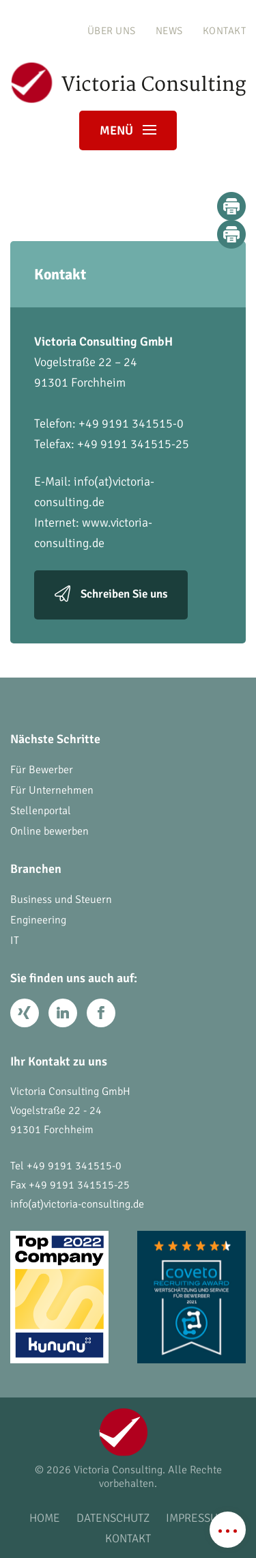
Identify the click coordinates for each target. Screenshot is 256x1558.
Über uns (111, 31)
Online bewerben (49, 831)
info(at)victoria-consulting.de (77, 1204)
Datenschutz (113, 1518)
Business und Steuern (61, 899)
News (169, 31)
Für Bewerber (41, 770)
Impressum (196, 1518)
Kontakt (224, 31)
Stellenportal (40, 811)
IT (14, 940)
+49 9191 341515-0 (74, 1166)
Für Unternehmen (52, 790)
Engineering (38, 920)
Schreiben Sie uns (124, 594)
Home (44, 1518)
